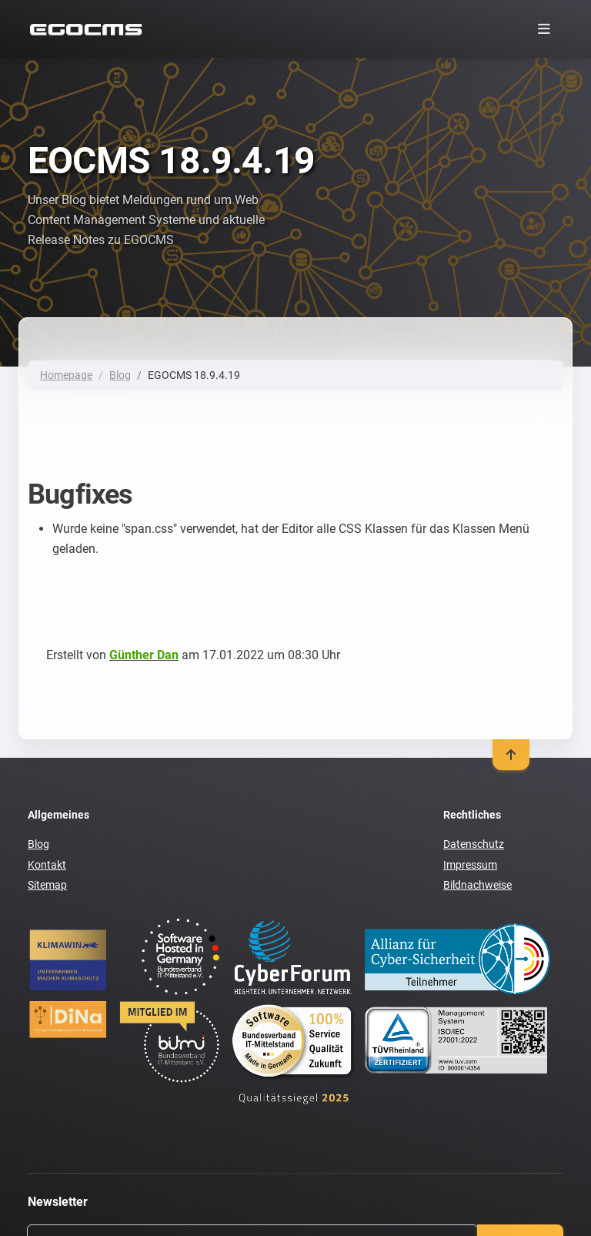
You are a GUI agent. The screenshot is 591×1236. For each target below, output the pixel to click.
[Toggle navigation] (543, 28)
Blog (120, 375)
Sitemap (47, 885)
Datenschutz (473, 844)
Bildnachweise (477, 885)
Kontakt (47, 865)
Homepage (66, 375)
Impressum (470, 865)
